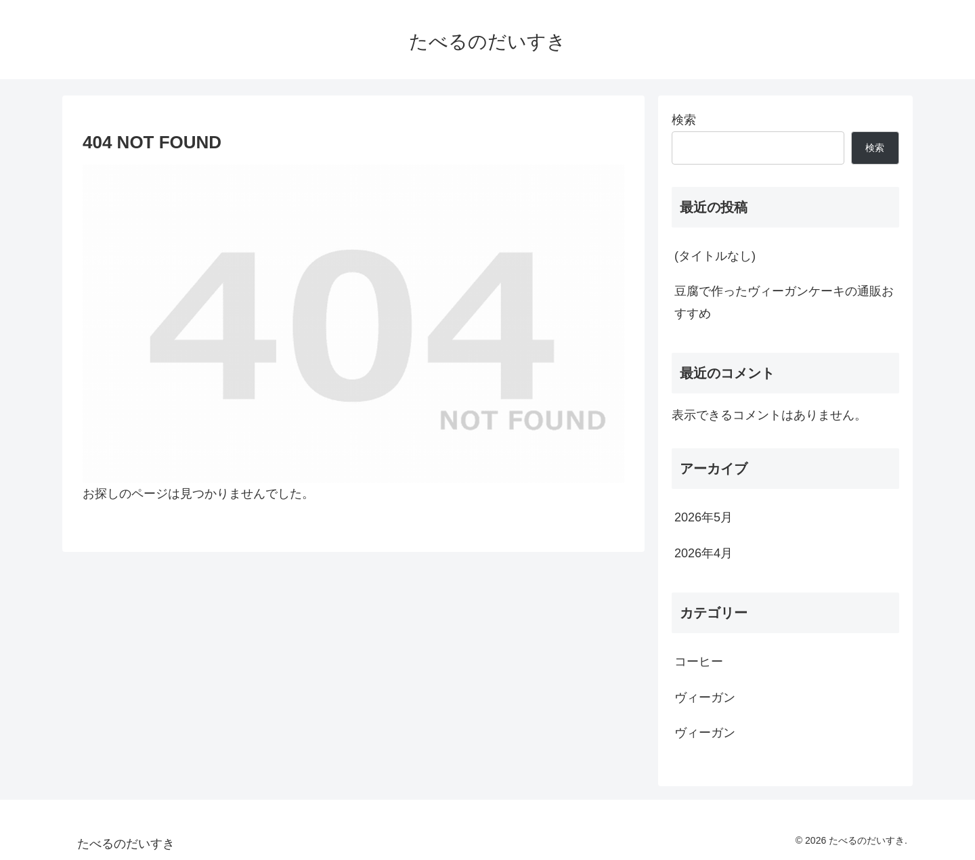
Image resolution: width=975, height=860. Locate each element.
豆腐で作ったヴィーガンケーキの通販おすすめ (784, 302)
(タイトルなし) (715, 256)
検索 (684, 120)
